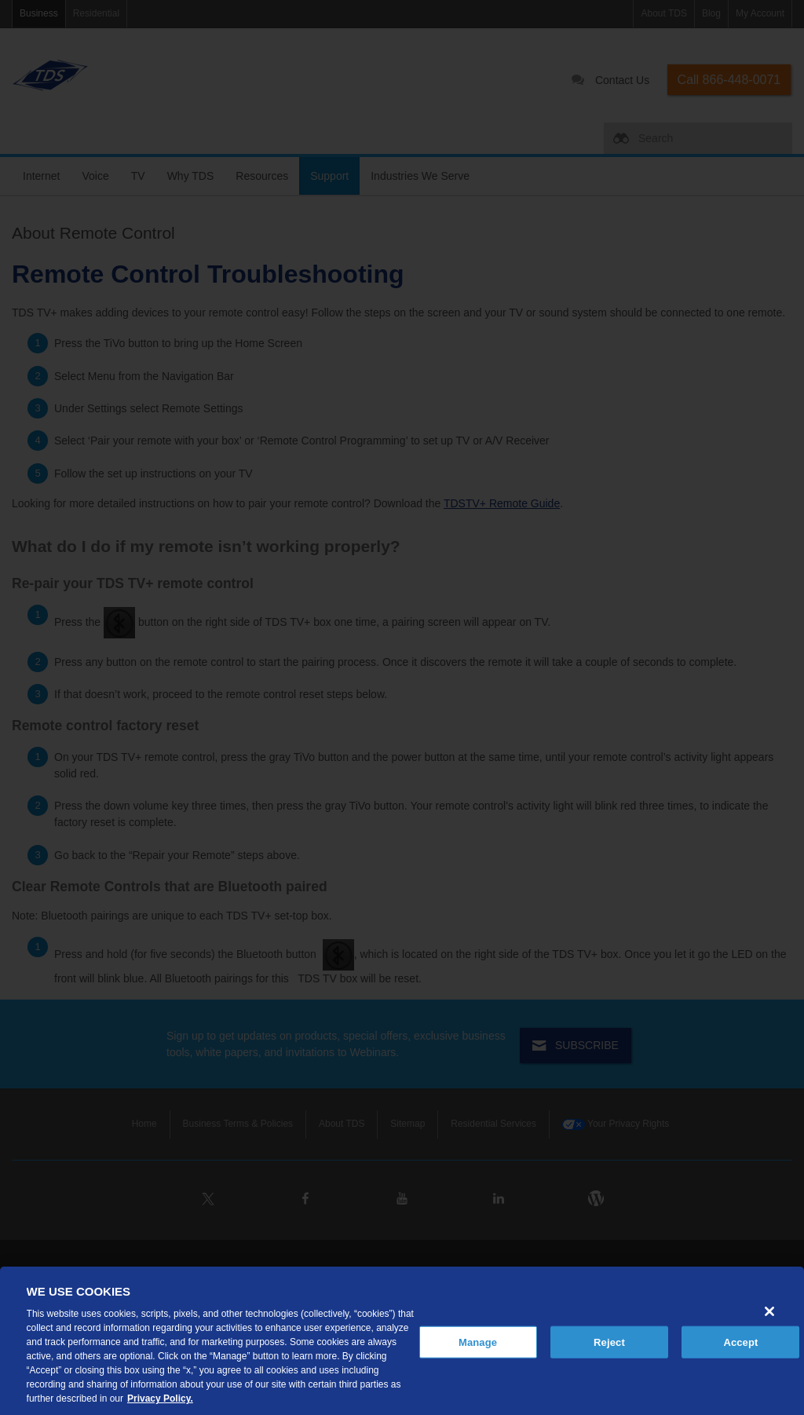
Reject (609, 1341)
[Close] (769, 1311)
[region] (402, 1341)
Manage (478, 1341)
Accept (740, 1341)
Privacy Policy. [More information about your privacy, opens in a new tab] (160, 1398)
